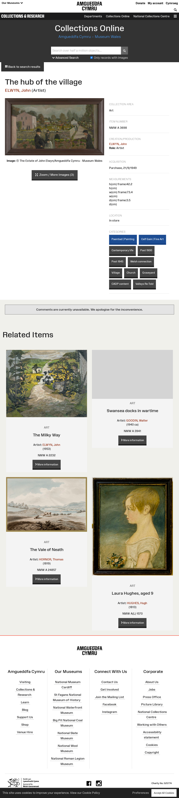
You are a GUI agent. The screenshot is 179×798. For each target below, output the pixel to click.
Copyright (152, 752)
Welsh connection (141, 261)
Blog (25, 709)
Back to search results (22, 66)
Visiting (24, 682)
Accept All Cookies (164, 792)
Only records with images (111, 57)
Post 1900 (146, 250)
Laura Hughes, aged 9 (132, 593)
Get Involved (110, 689)
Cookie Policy (91, 792)
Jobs (151, 689)
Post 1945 (117, 261)
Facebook (109, 704)
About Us (151, 682)
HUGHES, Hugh (137, 603)
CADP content (120, 283)
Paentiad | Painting (123, 239)
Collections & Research (22, 16)
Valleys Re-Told (144, 283)
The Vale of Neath (46, 549)
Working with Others (152, 724)
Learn (25, 702)
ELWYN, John (18, 90)
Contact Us (109, 682)
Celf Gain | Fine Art (152, 239)
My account (155, 3)
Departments (93, 16)
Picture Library (152, 704)
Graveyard (148, 272)
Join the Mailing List (109, 697)
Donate (140, 3)
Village (116, 272)
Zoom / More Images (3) (54, 175)
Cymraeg (172, 3)
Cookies (152, 745)
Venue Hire (25, 732)
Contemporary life (122, 250)
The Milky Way (46, 435)
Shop (24, 724)
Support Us (25, 717)
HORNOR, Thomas (51, 559)
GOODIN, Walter (137, 420)
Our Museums (12, 3)
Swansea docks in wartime (132, 410)
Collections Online (118, 16)
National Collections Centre (151, 16)
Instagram (109, 712)
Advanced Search (65, 58)
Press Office (152, 697)
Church (131, 272)
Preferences (140, 792)
